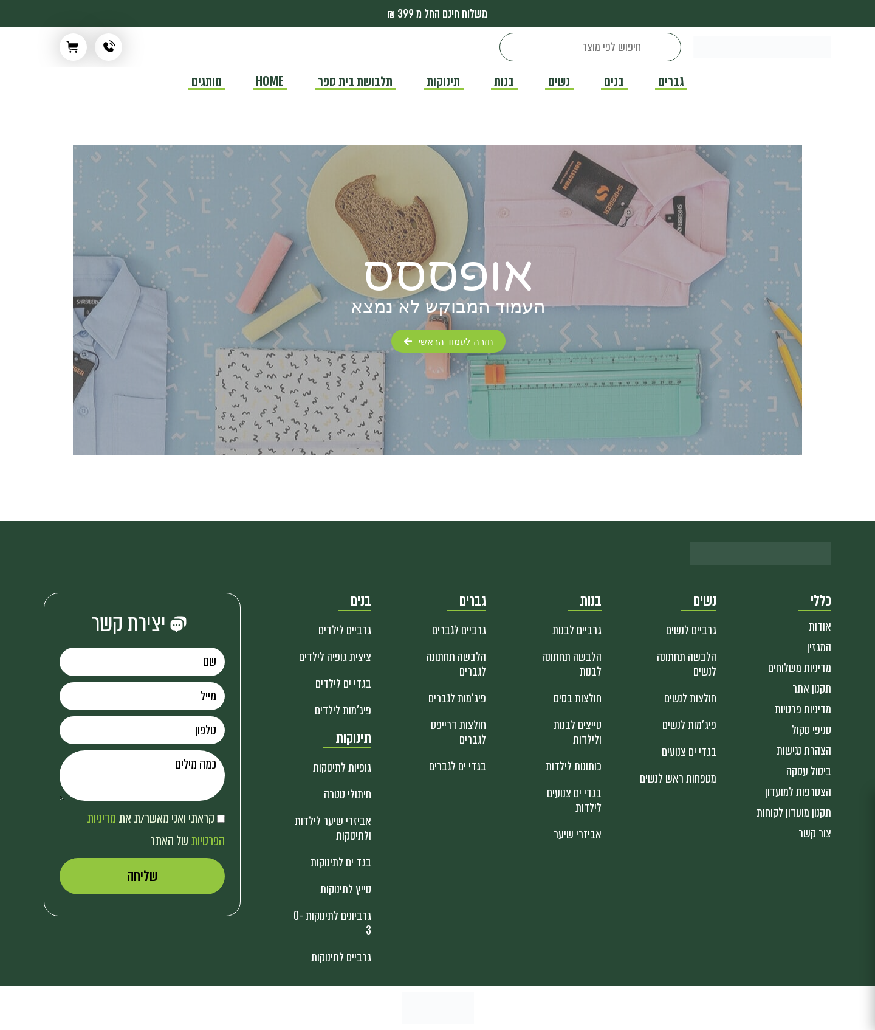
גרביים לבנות (577, 630)
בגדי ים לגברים (457, 766)
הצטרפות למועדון (798, 792)
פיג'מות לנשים (689, 725)
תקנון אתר (811, 688)
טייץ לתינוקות (345, 889)
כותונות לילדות (574, 766)
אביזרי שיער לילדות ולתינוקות (333, 828)
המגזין (819, 647)
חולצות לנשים (690, 698)
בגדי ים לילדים (343, 684)
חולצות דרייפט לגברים (458, 732)
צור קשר (814, 833)
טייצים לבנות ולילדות (578, 732)
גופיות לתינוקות (342, 767)
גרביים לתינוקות (341, 957)
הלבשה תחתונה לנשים (686, 664)
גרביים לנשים (691, 630)
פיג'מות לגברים (457, 698)
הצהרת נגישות (804, 750)
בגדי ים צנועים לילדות (574, 800)
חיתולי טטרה (347, 794)
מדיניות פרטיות (803, 709)
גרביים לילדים (344, 630)
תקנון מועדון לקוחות (794, 812)
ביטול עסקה (808, 771)
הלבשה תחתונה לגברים (456, 664)
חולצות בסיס (578, 698)
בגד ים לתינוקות (341, 862)
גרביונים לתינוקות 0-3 (332, 923)
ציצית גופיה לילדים (335, 657)
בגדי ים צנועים (689, 752)
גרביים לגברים (459, 630)
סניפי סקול (811, 730)
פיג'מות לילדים (343, 710)
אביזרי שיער (578, 834)
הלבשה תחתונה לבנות (572, 664)
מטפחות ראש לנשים (678, 778)
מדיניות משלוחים (799, 668)
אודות (820, 626)
